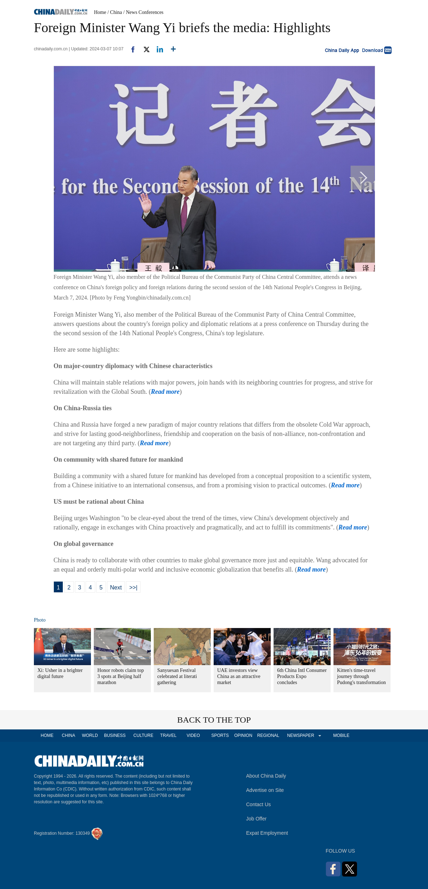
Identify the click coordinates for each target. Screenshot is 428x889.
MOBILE (341, 735)
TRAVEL (168, 735)
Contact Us (258, 804)
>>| (133, 587)
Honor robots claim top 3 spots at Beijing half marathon (120, 676)
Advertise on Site (265, 790)
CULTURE (143, 735)
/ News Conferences (143, 12)
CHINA (68, 735)
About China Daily (266, 776)
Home (100, 12)
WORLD (90, 735)
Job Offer (256, 819)
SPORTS (220, 735)
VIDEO (193, 735)
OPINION (243, 735)
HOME (47, 735)
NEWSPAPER (300, 735)
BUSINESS (115, 735)
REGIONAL (268, 735)
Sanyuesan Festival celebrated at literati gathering (177, 676)
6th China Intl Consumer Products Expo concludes (302, 676)
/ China (114, 12)
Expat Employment (267, 833)
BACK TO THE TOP (214, 719)
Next (116, 587)
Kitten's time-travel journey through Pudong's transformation (361, 676)
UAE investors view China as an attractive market (238, 676)
